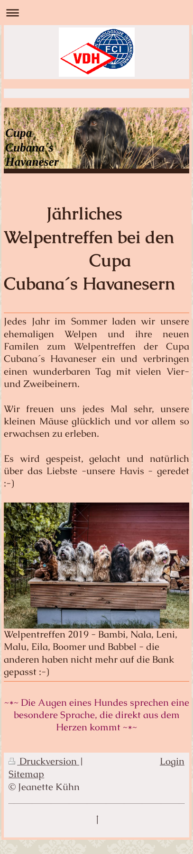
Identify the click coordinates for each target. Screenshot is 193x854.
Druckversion (44, 761)
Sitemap (26, 774)
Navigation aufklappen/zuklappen (96, 12)
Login (172, 761)
